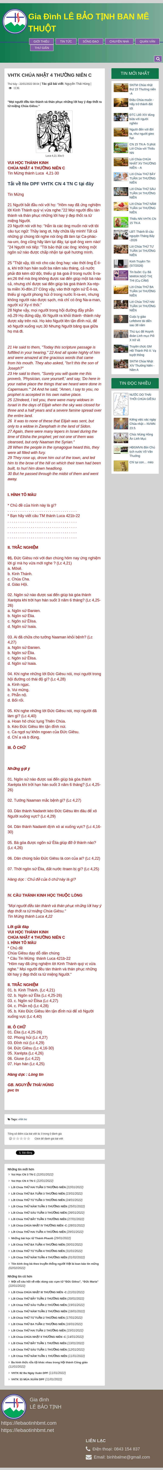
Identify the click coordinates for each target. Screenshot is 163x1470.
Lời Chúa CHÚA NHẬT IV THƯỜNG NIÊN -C (39, 1225)
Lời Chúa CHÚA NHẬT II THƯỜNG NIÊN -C (38, 1336)
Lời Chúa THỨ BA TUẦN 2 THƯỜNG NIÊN (38, 1324)
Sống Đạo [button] (91, 41)
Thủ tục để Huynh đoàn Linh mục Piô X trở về (141, 336)
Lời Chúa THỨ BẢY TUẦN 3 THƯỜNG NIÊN (38, 1219)
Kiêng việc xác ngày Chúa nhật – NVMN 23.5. (142, 424)
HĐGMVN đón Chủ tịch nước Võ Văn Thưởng (142, 452)
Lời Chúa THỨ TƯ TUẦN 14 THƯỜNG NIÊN (142, 251)
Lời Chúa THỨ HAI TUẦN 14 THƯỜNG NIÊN (142, 306)
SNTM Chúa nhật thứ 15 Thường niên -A (142, 89)
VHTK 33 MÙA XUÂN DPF (27, 1379)
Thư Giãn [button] (42, 48)
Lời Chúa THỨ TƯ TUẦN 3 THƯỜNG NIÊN (38, 1200)
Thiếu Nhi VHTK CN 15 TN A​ (142, 221)
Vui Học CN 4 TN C (23, 1180)
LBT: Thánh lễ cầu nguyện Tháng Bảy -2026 (142, 236)
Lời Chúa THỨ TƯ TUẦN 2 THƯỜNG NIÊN (38, 1317)
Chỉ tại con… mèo (141, 462)
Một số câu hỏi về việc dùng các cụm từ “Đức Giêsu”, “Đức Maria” (54, 1281)
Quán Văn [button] (147, 41)
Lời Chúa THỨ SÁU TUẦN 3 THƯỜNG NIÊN (39, 1212)
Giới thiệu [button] (41, 41)
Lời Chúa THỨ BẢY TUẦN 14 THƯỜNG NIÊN (142, 178)
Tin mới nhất (135, 73)
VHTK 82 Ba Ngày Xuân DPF (29, 1373)
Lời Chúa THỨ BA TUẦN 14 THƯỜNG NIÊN (142, 291)
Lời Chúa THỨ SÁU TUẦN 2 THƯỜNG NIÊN (39, 1305)
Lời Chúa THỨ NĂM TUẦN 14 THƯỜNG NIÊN (142, 208)
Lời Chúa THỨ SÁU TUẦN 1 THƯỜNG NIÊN (39, 1349)
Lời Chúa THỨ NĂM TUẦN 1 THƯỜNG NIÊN (39, 1356)
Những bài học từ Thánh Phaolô (32, 1238)
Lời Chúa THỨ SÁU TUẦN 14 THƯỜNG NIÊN (142, 193)
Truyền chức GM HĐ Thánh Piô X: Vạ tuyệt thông (142, 351)
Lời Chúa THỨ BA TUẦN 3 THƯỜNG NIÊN (38, 1193)
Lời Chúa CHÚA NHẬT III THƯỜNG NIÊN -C (39, 1292)
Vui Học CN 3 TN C (23, 1174)
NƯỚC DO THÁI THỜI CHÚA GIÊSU (142, 397)
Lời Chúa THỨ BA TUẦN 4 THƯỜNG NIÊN (38, 1244)
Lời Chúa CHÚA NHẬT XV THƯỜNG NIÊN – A (142, 163)
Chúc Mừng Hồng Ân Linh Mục (141, 436)
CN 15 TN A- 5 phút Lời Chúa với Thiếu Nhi (142, 149)
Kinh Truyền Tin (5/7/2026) (139, 263)
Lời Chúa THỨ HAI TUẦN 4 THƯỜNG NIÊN (38, 1231)
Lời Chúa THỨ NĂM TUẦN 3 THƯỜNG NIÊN (39, 1206)
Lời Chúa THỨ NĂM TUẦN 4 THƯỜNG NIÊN (39, 1257)
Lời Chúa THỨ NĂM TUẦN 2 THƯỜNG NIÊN (39, 1311)
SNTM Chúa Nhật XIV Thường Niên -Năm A (141, 365)
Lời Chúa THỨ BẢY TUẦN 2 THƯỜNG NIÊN (38, 1298)
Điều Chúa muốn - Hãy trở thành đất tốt (141, 104)
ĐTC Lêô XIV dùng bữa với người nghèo (142, 119)
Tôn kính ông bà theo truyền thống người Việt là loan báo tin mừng (55, 1263)
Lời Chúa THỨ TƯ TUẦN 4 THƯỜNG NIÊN (38, 1251)
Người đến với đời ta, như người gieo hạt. (141, 134)
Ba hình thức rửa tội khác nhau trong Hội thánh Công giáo (49, 1362)
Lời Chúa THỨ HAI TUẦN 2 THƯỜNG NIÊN (38, 1330)
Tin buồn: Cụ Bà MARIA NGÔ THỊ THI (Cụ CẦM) (140, 276)
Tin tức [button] (66, 41)
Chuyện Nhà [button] (119, 41)
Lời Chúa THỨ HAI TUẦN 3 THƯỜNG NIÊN (38, 1187)
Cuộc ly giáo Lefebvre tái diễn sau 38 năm (140, 321)
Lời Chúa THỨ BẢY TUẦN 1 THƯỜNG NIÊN (38, 1343)
